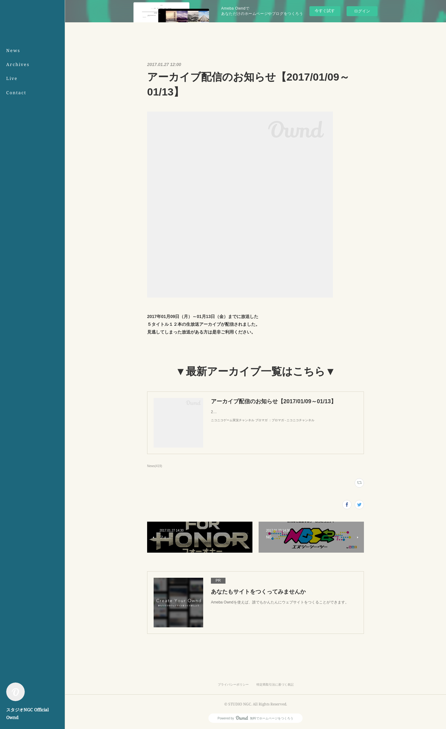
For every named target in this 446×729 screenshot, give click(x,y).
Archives (17, 64)
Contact (16, 92)
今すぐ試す (325, 10)
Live (12, 78)
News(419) (154, 466)
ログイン (362, 11)
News (13, 50)
